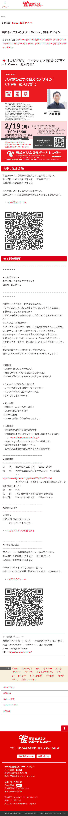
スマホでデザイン (44, 672)
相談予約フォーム (26, 756)
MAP (19, 770)
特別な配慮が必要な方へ (13, 813)
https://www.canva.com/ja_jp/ (25, 437)
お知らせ (7, 711)
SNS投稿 (34, 40)
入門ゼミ (57, 43)
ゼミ (25, 43)
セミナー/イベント (11, 705)
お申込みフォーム (17, 202)
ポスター (48, 43)
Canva (15, 23)
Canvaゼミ (24, 40)
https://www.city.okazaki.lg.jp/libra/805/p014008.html (27, 478)
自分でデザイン (29, 679)
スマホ (56, 40)
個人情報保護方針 (30, 813)
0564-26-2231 (27, 748)
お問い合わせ (43, 756)
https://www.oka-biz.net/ (20, 652)
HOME (3, 16)
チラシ (31, 43)
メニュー (5, 4)
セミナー (18, 43)
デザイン (39, 43)
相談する (7, 693)
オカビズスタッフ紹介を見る (21, 530)
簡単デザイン (26, 23)
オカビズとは (9, 687)
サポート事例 (9, 699)
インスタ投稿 (46, 40)
